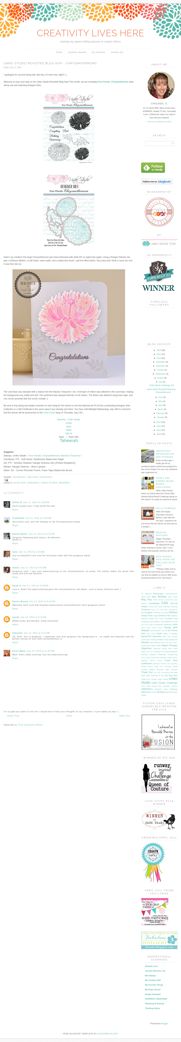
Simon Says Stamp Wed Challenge (154, 658)
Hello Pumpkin (166, 508)
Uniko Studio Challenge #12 (162, 385)
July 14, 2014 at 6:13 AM (33, 617)
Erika (68, 426)
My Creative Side (153, 980)
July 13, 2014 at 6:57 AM (33, 568)
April (161, 405)
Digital (155, 616)
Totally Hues (145, 679)
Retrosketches (171, 652)
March (161, 409)
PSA (151, 652)
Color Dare (163, 610)
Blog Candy (172, 597)
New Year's (173, 642)
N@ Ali (69, 433)
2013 (159, 422)
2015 (159, 354)
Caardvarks (169, 600)
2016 (159, 350)
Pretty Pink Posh (169, 648)
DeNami (173, 612)
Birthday (162, 596)
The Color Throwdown (161, 672)
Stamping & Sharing (154, 1003)
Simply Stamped (153, 994)
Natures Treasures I (71, 455)
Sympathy (159, 670)
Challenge (173, 607)
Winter (143, 695)
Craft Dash (164, 613)
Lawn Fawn (150, 634)
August (160, 378)
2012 (159, 426)
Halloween (168, 625)
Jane (15, 552)
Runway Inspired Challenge (153, 654)
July (161, 382)
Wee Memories (171, 692)
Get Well (174, 622)
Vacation (174, 686)
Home (59, 52)
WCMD (153, 692)
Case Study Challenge (162, 607)
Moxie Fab (173, 640)
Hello (175, 624)
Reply (15, 509)
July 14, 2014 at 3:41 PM (37, 633)
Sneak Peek (171, 660)
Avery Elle (145, 597)
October (161, 370)
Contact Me (117, 52)
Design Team (147, 615)
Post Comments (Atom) (30, 725)
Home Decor (157, 628)
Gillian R (17, 502)
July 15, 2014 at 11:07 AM (40, 651)
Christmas (145, 609)
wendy (15, 617)
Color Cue (155, 610)
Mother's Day (163, 640)
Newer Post (13, 716)
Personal (156, 648)
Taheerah (69, 440)
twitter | (33, 477)
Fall (151, 622)
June (160, 397)
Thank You (147, 672)
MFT (164, 637)
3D (142, 594)
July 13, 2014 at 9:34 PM (42, 601)
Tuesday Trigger (156, 679)
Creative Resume (77, 52)
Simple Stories (172, 658)
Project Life (145, 652)
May (161, 401)
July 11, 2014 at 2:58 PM (36, 502)
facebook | (20, 477)
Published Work (159, 652)
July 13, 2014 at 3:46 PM (35, 586)
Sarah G (16, 586)
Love (159, 633)
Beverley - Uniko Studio (68, 419)
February (161, 413)
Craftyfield (18, 518)
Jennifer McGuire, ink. (155, 971)
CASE (150, 607)
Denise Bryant (20, 601)
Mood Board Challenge (149, 640)
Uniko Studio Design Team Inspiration (155, 686)
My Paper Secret (153, 989)
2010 (159, 434)
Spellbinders (146, 663)
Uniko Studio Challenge (164, 682)
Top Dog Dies (171, 675)
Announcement (171, 594)
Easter (151, 619)
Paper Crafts (156, 646)
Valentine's (147, 689)
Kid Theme (172, 630)
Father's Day (159, 622)
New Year (165, 642)
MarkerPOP (146, 636)
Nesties (145, 642)
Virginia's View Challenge (166, 689)
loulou (15, 568)
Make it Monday (170, 634)
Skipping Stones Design (151, 660)
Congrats (33, 483)
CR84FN (156, 613)
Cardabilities (154, 603)
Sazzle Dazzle (20, 534)
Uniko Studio (49, 412)
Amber (69, 423)
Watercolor (146, 692)
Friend (167, 621)
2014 (159, 358)
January (161, 417)
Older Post (124, 716)
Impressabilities (155, 631)
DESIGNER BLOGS (108, 1034)
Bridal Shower (158, 600)
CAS (164, 603)
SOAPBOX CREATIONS (156, 999)
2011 (159, 430)
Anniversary (158, 593)
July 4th (164, 631)
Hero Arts (145, 628)
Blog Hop (19, 483)
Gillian (69, 430)
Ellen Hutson (159, 619)
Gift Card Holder (147, 625)
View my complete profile (159, 122)
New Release (155, 642)
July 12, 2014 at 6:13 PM (42, 534)
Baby (154, 597)
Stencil (150, 666)
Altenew (148, 594)
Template (174, 670)
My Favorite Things (154, 985)
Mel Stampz (150, 975)
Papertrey (146, 648)
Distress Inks (164, 615)
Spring (155, 664)
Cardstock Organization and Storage (165, 454)
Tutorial (166, 679)
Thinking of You (157, 676)
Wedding (64, 483)
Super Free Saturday (162, 666)
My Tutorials (98, 52)
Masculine (157, 636)
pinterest (46, 477)
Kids (143, 633)
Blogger (164, 1023)
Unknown (17, 633)
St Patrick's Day (164, 664)
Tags (167, 670)
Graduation (158, 625)
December (161, 362)
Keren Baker (19, 651)
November (161, 366)
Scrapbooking (172, 654)
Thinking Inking (152, 1008)
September (161, 374)
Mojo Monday (172, 637)
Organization (145, 646)
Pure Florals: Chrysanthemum (44, 455)
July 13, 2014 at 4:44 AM (32, 552)
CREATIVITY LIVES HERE (90, 33)
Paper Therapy (169, 645)
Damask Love (151, 966)
